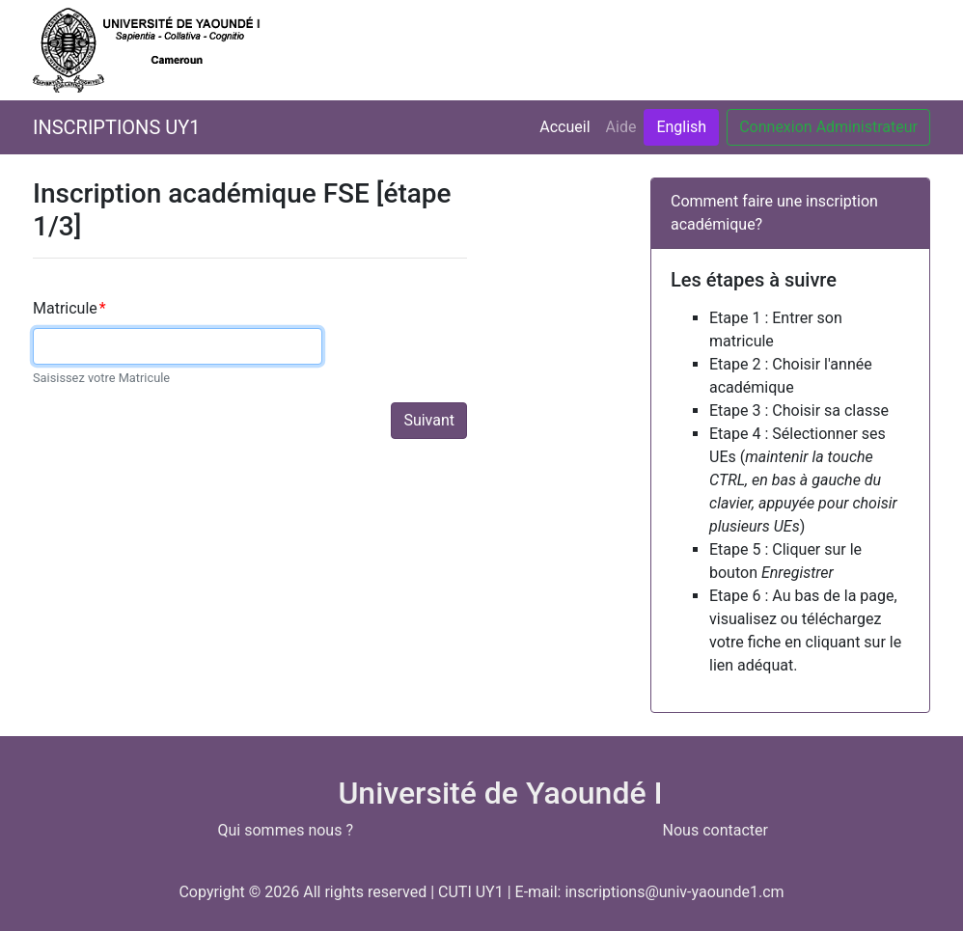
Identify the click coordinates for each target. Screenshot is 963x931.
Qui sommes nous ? (285, 830)
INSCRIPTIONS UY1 (116, 127)
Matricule (69, 308)
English (681, 127)
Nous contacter (715, 830)
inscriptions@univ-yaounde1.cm (674, 892)
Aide (621, 127)
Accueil (568, 125)
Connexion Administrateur (828, 127)
